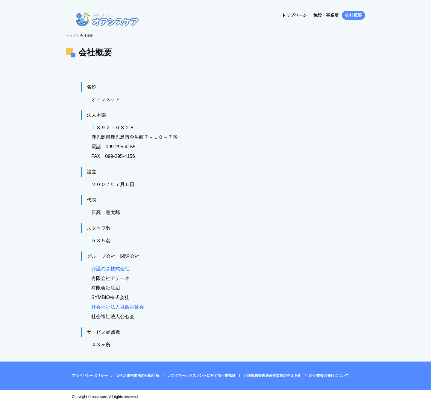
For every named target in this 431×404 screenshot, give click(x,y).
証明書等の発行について (329, 375)
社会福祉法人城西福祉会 (117, 307)
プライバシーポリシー (90, 375)
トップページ (294, 15)
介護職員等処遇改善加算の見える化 (272, 375)
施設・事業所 (326, 15)
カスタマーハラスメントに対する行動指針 (201, 375)
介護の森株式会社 (110, 268)
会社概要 (353, 15)
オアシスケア (107, 20)
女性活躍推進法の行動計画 (137, 375)
